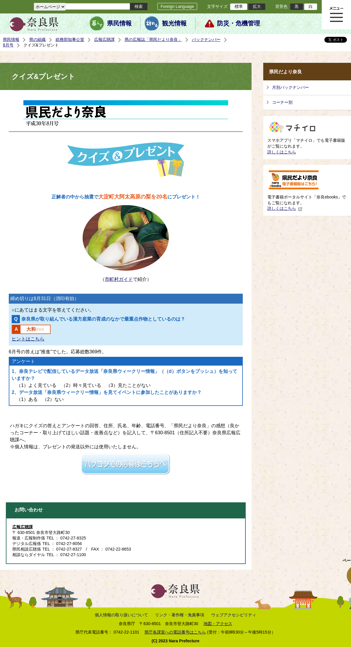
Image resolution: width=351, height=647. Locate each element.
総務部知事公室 (70, 39)
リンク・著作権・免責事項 (179, 615)
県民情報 (119, 23)
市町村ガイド (119, 279)
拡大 (257, 6)
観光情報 (174, 23)
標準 (239, 6)
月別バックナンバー (290, 87)
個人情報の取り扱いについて (121, 615)
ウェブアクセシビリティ (233, 615)
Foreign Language (177, 6)
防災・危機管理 (238, 23)
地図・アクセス (218, 623)
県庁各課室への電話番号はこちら (175, 632)
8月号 (8, 45)
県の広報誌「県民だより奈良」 (153, 39)
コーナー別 (282, 102)
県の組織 (37, 39)
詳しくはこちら (281, 152)
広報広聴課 (104, 39)
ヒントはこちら (28, 338)
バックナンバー (206, 39)
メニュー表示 (336, 14)
